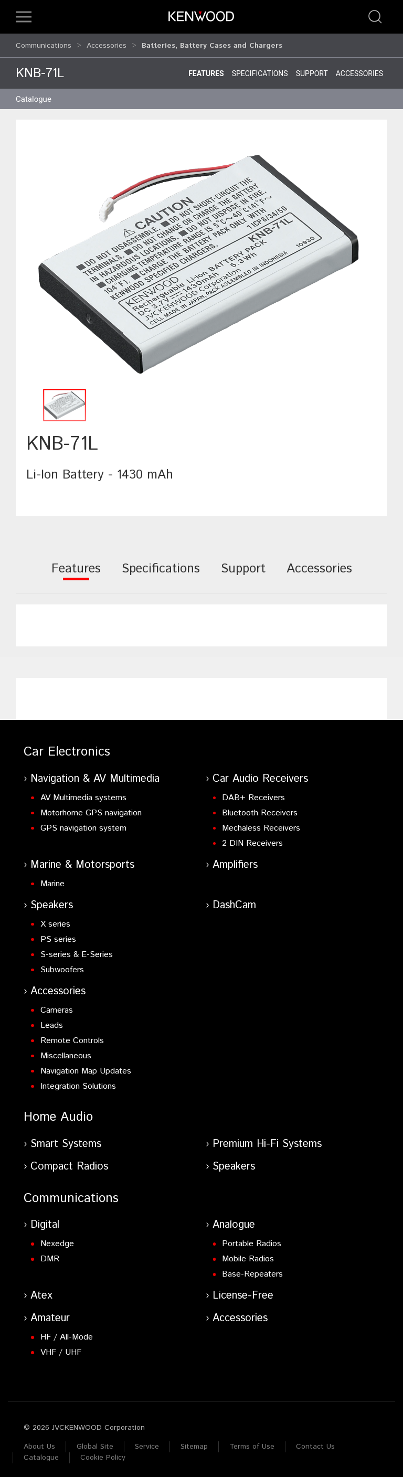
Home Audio (58, 1112)
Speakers (51, 900)
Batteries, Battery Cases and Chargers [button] (212, 43)
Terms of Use (251, 1442)
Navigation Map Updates (85, 1066)
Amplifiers (235, 860)
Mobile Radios (248, 1254)
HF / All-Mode (66, 1332)
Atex (41, 1291)
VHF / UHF (60, 1348)
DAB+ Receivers (253, 793)
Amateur (50, 1313)
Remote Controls (72, 1036)
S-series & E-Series (76, 950)
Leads (51, 1021)
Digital (44, 1220)
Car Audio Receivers (260, 774)
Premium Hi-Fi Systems (267, 1139)
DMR (49, 1254)
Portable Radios (251, 1239)
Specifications (260, 69)
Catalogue (41, 1453)
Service (147, 1442)
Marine (52, 879)
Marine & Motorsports (82, 860)
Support (312, 69)
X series (55, 919)
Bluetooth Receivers (260, 808)
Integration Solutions (78, 1082)
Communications (43, 43)
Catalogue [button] (33, 94)
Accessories (106, 43)
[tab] (76, 571)
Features (206, 69)
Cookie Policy (102, 1453)
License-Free (243, 1291)
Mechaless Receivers (261, 823)
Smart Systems (65, 1139)
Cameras (56, 1006)
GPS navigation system (83, 823)
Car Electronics (67, 747)
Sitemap (194, 1442)
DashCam (234, 900)
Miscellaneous (65, 1051)
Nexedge (57, 1239)
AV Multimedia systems (83, 793)
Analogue (234, 1220)
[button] (23, 17)
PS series (58, 935)
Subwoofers (62, 965)
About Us (39, 1442)
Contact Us (315, 1442)
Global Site (95, 1442)
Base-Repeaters (252, 1269)
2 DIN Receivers (252, 839)
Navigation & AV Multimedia (95, 774)
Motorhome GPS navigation (91, 808)
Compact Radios (69, 1162)
